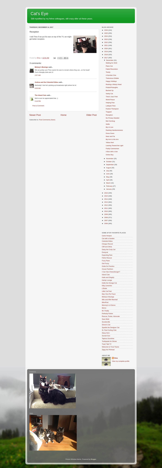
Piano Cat (109, 66)
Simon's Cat (106, 325)
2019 (106, 51)
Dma (116, 358)
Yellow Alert (110, 142)
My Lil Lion (109, 127)
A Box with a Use (112, 151)
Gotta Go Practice (108, 266)
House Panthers (107, 269)
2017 (106, 58)
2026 (106, 30)
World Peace (110, 100)
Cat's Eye (39, 13)
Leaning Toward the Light (114, 145)
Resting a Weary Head (114, 84)
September (110, 164)
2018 (106, 54)
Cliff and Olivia (107, 247)
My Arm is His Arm (112, 139)
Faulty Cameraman (112, 148)
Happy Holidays (111, 81)
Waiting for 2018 (111, 63)
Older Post (91, 115)
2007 (106, 220)
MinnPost (105, 302)
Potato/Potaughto (112, 87)
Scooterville (106, 322)
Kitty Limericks (107, 286)
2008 (106, 217)
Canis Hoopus (107, 236)
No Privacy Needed (112, 118)
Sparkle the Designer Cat (110, 327)
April (108, 180)
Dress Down (110, 133)
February (109, 186)
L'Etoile (104, 288)
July (107, 171)
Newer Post (35, 115)
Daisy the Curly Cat (108, 249)
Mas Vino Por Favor (109, 294)
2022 (106, 42)
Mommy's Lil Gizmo (108, 305)
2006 (106, 223)
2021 (106, 45)
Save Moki (105, 319)
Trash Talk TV (106, 344)
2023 (106, 39)
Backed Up (109, 90)
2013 (106, 202)
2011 (106, 208)
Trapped (109, 112)
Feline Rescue (107, 258)
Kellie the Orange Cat (109, 283)
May (108, 177)
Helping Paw (110, 103)
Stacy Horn (106, 333)
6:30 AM (38, 88)
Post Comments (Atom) (47, 120)
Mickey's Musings (41, 67)
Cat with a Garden (108, 238)
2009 (106, 214)
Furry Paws (106, 261)
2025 (106, 33)
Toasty (108, 72)
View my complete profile (120, 361)
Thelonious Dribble (112, 78)
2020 (106, 48)
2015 (106, 196)
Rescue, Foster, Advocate (111, 316)
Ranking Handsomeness (114, 130)
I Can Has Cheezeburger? (111, 272)
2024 (106, 36)
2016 (106, 193)
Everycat (105, 252)
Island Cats (106, 274)
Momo (104, 308)
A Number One (111, 75)
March (108, 183)
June (108, 174)
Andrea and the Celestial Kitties (46, 82)
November (110, 158)
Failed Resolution (112, 69)
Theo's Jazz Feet (112, 96)
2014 (106, 199)
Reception (109, 115)
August (108, 168)
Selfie (108, 124)
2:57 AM (38, 75)
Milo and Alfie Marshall (110, 299)
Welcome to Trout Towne (110, 347)
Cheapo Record (107, 244)
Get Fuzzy (105, 263)
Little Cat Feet (107, 291)
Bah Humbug (110, 121)
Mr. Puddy (105, 311)
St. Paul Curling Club (109, 330)
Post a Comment (38, 106)
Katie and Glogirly (108, 277)
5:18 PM (38, 101)
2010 (106, 211)
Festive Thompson (112, 109)
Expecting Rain (107, 255)
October (109, 161)
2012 (106, 205)
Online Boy (109, 155)
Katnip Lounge (107, 280)
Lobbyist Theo (111, 106)
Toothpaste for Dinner (109, 341)
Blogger (93, 459)
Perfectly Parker (107, 313)
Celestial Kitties (107, 241)
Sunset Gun (106, 336)
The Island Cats (40, 95)
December (110, 60)
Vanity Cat (109, 93)
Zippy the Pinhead (108, 350)
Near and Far (110, 136)
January (109, 189)
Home (63, 115)
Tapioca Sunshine (108, 338)
